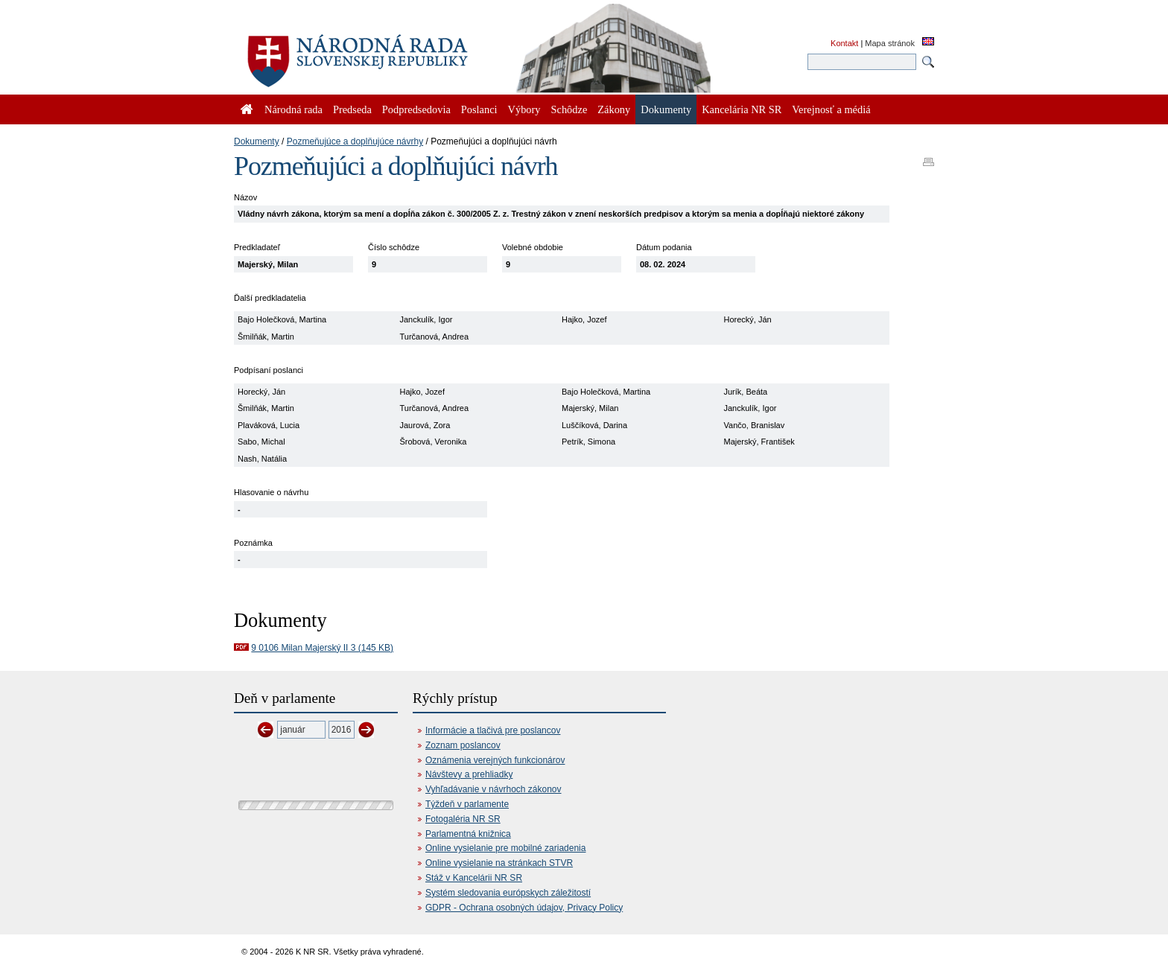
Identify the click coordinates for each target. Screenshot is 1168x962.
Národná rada (293, 109)
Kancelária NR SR (741, 109)
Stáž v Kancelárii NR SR (473, 878)
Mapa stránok (890, 43)
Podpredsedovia (416, 109)
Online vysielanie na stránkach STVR (499, 863)
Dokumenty (256, 141)
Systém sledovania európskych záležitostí (508, 893)
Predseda (352, 109)
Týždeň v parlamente (467, 804)
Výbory (524, 109)
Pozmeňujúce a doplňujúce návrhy (355, 141)
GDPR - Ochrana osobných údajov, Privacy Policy (524, 907)
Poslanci (479, 109)
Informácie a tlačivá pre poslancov (492, 730)
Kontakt (844, 43)
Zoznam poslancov (463, 745)
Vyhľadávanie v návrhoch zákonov (493, 789)
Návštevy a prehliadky (468, 774)
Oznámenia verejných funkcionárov (495, 760)
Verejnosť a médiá (831, 109)
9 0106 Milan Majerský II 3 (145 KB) (322, 648)
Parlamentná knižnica (468, 834)
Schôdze (569, 109)
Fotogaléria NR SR (463, 819)
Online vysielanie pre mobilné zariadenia (505, 848)
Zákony (613, 109)
